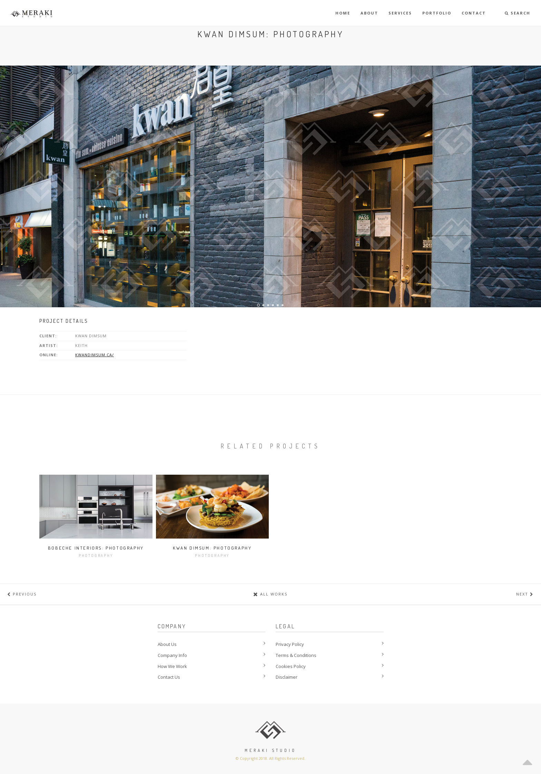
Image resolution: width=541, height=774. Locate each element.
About (369, 13)
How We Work (172, 666)
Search (517, 13)
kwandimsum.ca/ (94, 354)
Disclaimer (286, 677)
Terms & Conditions (296, 655)
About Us (167, 644)
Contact (474, 13)
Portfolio (436, 13)
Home (342, 13)
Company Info (172, 655)
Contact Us (169, 677)
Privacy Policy (290, 644)
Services (400, 13)
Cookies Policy (291, 666)
